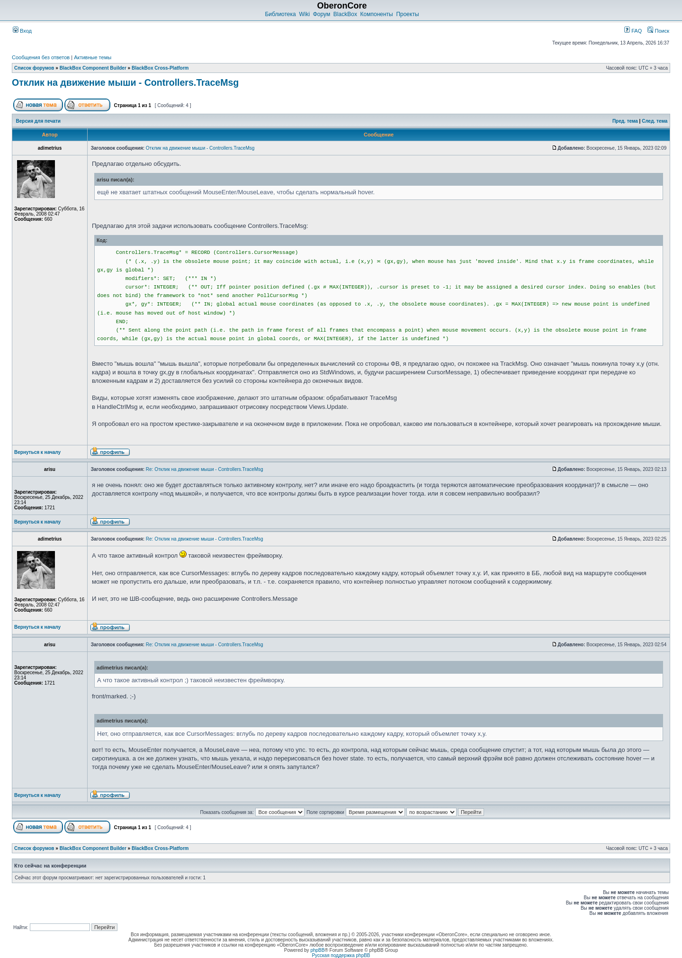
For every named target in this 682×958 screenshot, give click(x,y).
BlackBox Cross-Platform (160, 68)
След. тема (654, 121)
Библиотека (280, 14)
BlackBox (345, 14)
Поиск (658, 31)
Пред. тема (625, 121)
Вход (22, 31)
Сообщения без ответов (41, 57)
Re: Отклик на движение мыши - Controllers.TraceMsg (204, 469)
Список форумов (34, 68)
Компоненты (376, 14)
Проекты (407, 14)
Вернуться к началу (37, 452)
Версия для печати (38, 121)
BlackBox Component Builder (93, 68)
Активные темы (92, 57)
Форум (321, 14)
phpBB (317, 950)
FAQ (633, 31)
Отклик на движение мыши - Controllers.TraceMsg (125, 82)
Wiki (304, 14)
